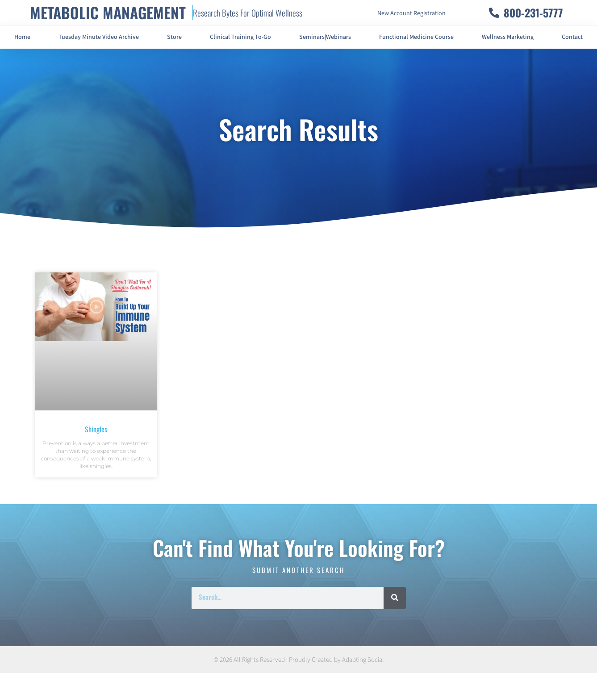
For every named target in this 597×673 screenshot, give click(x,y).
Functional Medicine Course (416, 37)
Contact (572, 37)
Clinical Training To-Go (240, 37)
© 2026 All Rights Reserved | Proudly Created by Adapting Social (298, 660)
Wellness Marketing (508, 37)
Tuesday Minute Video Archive (98, 37)
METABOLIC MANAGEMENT (108, 12)
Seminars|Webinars (325, 37)
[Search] (395, 598)
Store (174, 37)
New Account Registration (411, 13)
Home (22, 37)
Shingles (96, 429)
